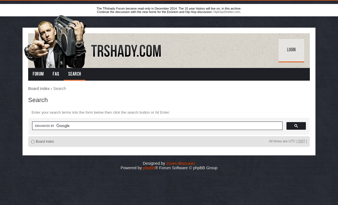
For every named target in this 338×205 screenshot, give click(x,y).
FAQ (56, 74)
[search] (157, 126)
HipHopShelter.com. (227, 12)
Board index (39, 88)
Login (291, 50)
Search (74, 74)
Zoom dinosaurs (180, 163)
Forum (38, 74)
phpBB (149, 168)
